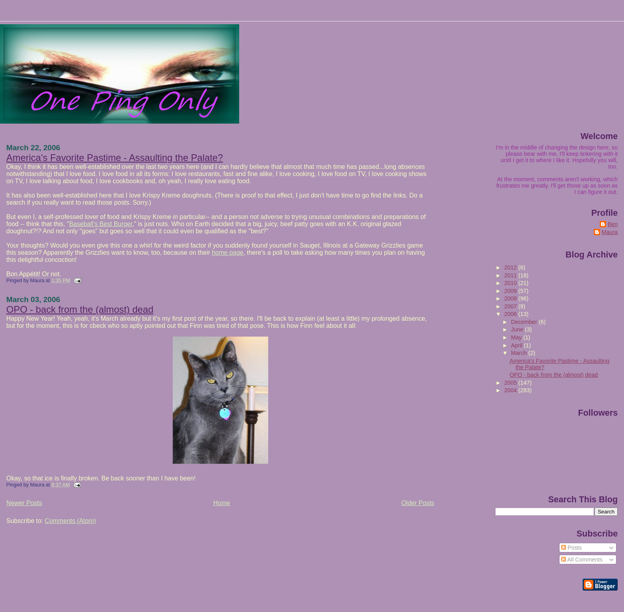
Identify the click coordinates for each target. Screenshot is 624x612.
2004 (511, 390)
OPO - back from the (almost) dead (80, 309)
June (518, 329)
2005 (511, 383)
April (517, 345)
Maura (610, 232)
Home (221, 503)
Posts (571, 547)
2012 (511, 267)
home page (227, 252)
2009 (511, 291)
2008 (511, 298)
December (525, 322)
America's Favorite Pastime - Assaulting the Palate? (114, 157)
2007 (511, 306)
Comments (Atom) (70, 520)
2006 (511, 314)
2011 (511, 275)
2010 (511, 283)
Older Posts (418, 503)
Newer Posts (24, 503)
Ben (613, 224)
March (519, 353)
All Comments (582, 559)
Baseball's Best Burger (101, 224)
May (517, 337)
